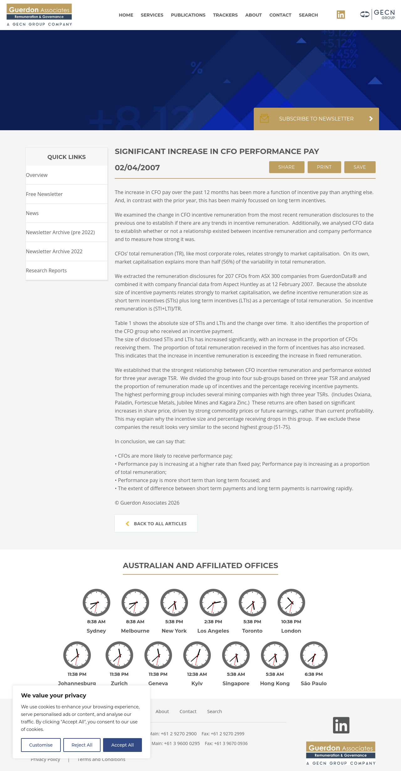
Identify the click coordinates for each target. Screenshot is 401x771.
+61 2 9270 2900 (179, 725)
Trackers (225, 15)
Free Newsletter (44, 194)
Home (126, 15)
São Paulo (314, 675)
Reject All (81, 745)
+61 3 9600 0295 (182, 734)
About (253, 15)
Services (152, 15)
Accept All (122, 745)
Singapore (235, 675)
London (291, 627)
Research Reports (46, 270)
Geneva (158, 675)
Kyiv (197, 675)
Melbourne (135, 627)
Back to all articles (156, 523)
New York (174, 627)
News (32, 213)
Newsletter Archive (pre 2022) (60, 232)
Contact (280, 15)
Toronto (252, 627)
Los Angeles (213, 627)
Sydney (96, 627)
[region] (81, 721)
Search (308, 15)
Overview (36, 175)
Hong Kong (275, 675)
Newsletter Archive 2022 (54, 251)
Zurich (119, 675)
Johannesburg (77, 675)
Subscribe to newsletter (316, 122)
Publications (188, 15)
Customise (41, 745)
